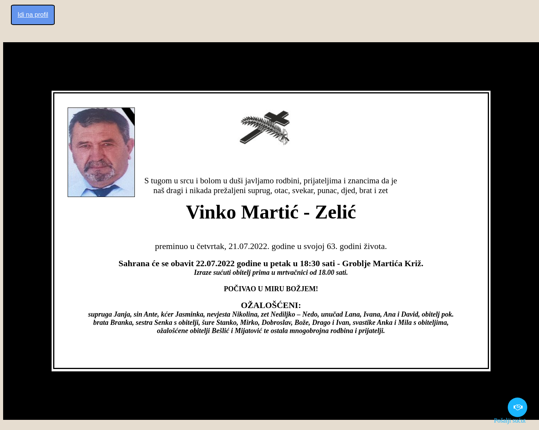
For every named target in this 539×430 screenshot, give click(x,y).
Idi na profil (33, 14)
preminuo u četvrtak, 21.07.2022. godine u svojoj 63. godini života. (271, 246)
